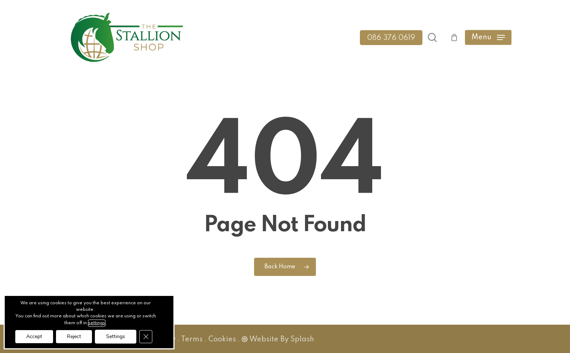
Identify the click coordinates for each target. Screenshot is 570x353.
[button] (488, 37)
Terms (191, 339)
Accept (34, 336)
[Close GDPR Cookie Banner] (145, 336)
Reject (74, 336)
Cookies (222, 339)
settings (96, 323)
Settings (115, 336)
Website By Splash (278, 339)
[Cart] (451, 37)
